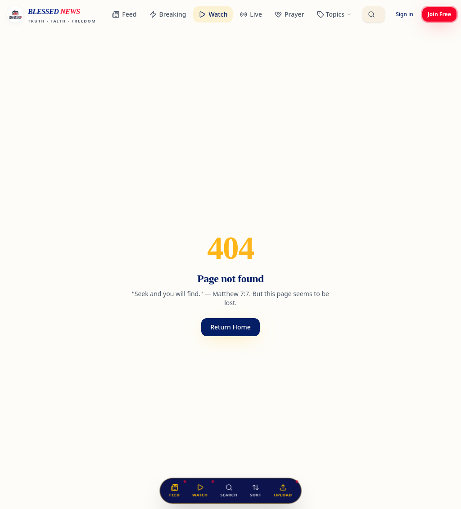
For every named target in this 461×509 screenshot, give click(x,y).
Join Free (439, 14)
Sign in (404, 14)
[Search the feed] (229, 491)
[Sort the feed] (255, 491)
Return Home (230, 327)
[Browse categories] (334, 14)
